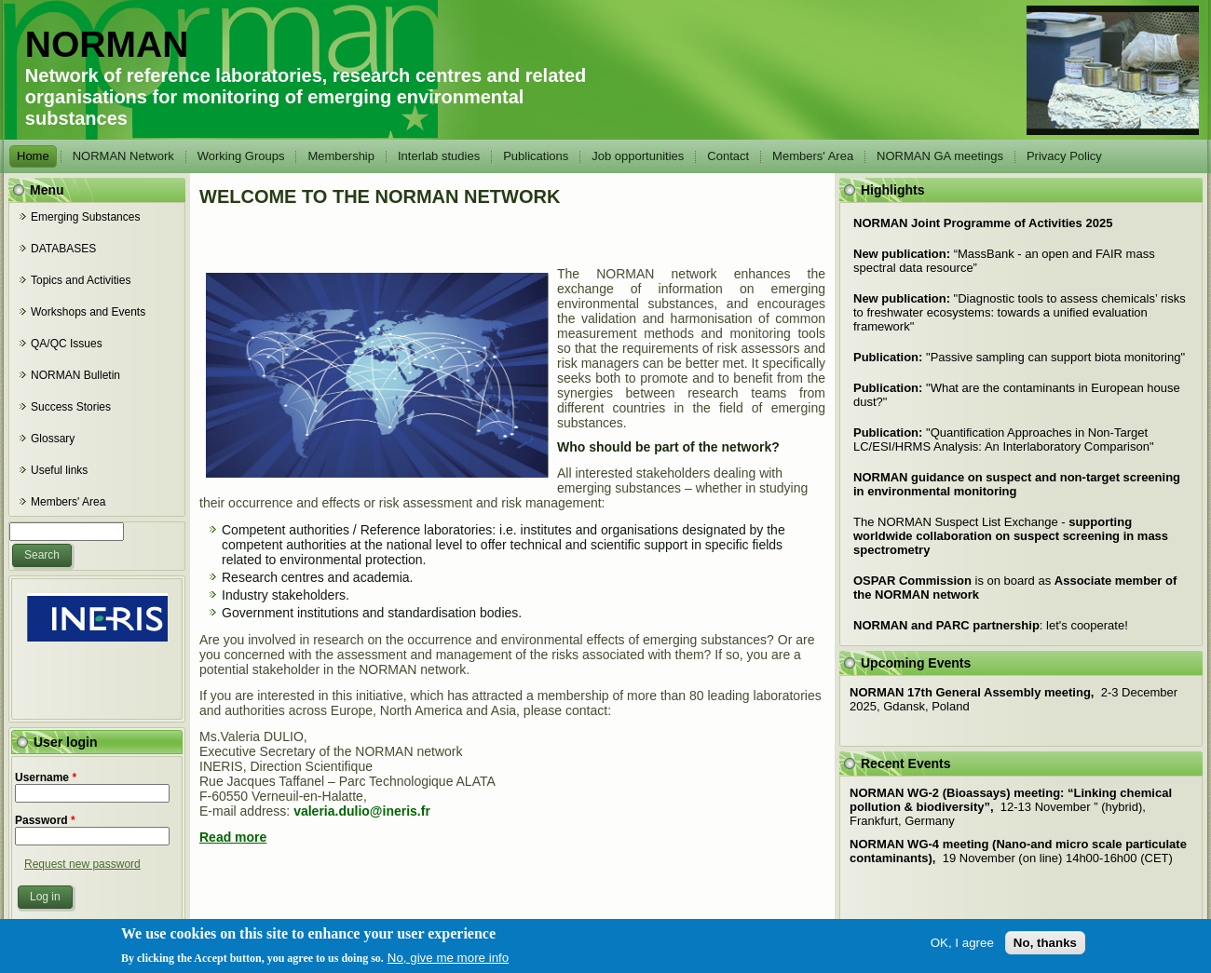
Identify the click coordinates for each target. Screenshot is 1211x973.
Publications (535, 156)
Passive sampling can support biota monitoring (1019, 357)
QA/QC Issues (66, 343)
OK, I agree (962, 953)
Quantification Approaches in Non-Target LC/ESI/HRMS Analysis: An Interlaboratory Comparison (1003, 439)
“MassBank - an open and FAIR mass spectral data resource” (1004, 261)
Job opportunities (638, 156)
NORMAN (106, 44)
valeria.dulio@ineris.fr (361, 811)
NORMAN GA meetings (940, 156)
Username (45, 777)
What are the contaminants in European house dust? (1016, 395)
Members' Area (812, 156)
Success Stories (71, 406)
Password (45, 820)
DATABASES (63, 248)
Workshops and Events (88, 311)
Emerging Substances (85, 216)
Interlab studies (439, 156)
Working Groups (241, 156)
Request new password (82, 864)
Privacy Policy (1064, 156)
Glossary (53, 438)
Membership (340, 156)
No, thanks (1045, 953)
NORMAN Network (123, 156)
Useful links (59, 470)
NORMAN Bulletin (75, 375)
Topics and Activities (80, 280)
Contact (728, 156)
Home (33, 156)
